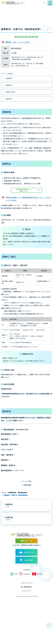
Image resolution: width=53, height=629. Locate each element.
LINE (15, 574)
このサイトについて (26, 583)
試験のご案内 (10, 92)
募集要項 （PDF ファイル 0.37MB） (18, 42)
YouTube (40, 574)
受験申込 (9, 85)
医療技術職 (27, 485)
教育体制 (4, 439)
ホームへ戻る (27, 481)
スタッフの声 (6, 449)
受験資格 (9, 78)
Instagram (26, 574)
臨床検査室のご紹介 (9, 434)
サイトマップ (26, 591)
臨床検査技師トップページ (11, 470)
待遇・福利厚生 (7, 454)
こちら (8, 420)
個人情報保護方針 (26, 587)
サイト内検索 (44, 3)
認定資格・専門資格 (9, 444)
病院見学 (9, 99)
